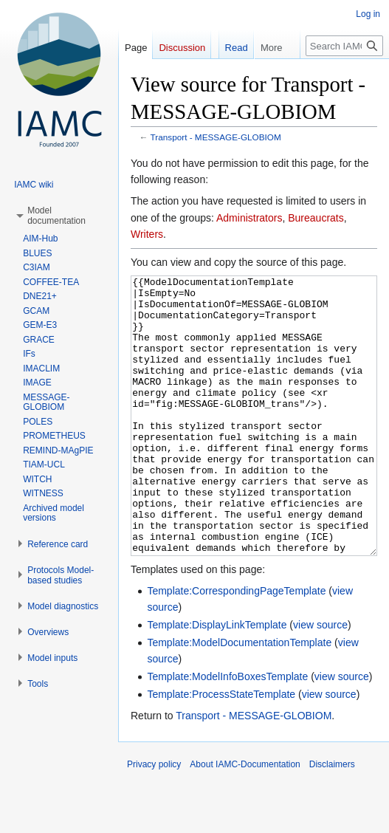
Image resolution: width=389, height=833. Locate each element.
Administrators (249, 218)
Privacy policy (154, 820)
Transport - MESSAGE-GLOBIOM (216, 137)
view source (320, 680)
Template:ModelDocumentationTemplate (239, 698)
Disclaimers (332, 820)
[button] (56, 215)
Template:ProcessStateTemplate (221, 749)
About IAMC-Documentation (245, 820)
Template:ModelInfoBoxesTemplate (227, 732)
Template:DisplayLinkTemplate (216, 680)
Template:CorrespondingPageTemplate (236, 646)
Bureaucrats (315, 218)
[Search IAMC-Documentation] (344, 75)
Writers (147, 234)
